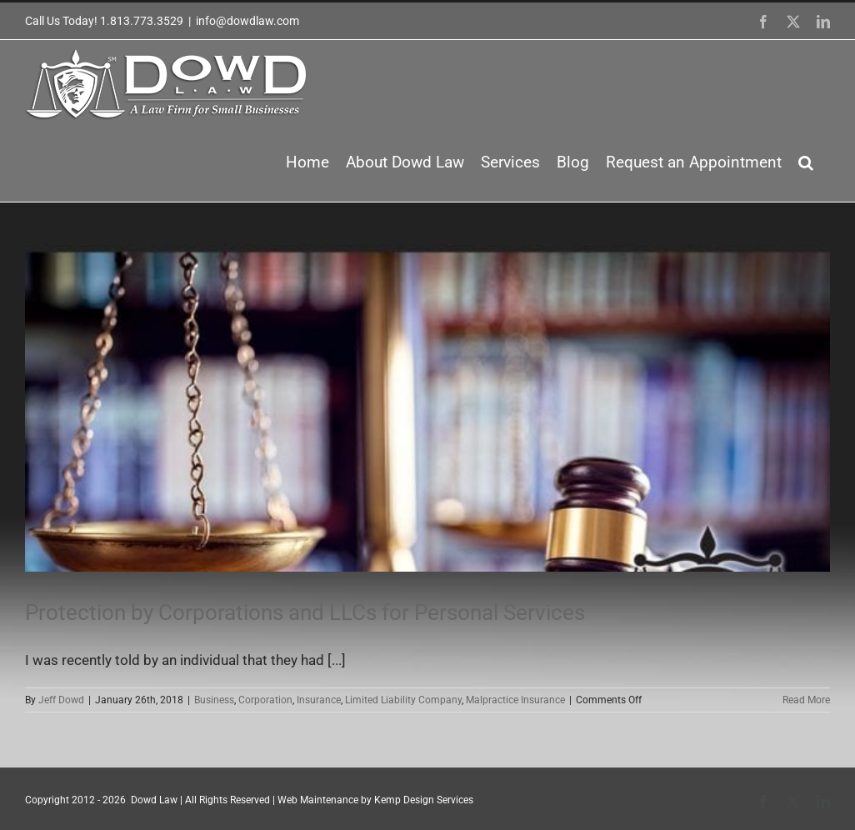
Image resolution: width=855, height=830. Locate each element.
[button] (805, 162)
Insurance (319, 700)
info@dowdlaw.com (247, 21)
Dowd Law (154, 800)
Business (214, 700)
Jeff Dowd (61, 700)
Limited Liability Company (403, 700)
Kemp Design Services (423, 800)
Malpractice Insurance (515, 700)
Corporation (265, 700)
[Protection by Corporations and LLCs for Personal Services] (427, 408)
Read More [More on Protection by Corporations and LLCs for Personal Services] (806, 700)
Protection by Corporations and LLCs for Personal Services (305, 612)
